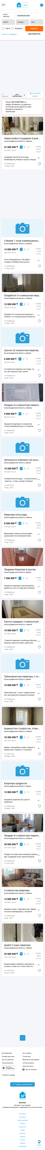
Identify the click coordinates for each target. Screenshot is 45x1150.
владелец (18, 28)
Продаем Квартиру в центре (20, 569)
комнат (5, 22)
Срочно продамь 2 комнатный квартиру (22, 621)
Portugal (22, 1137)
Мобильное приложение (31, 1060)
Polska (22, 1130)
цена (33, 22)
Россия (22, 1140)
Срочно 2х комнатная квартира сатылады (22, 350)
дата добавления (17, 95)
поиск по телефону (10, 34)
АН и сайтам (27, 1053)
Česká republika (22, 1120)
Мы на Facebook (30, 1070)
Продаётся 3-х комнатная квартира (22, 295)
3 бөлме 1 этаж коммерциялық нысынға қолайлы (22, 241)
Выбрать (34, 28)
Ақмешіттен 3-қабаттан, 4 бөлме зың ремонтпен (22, 728)
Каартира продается (15, 783)
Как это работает (8, 1060)
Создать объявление (22, 1084)
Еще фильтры (34, 34)
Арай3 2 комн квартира (17, 945)
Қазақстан (22, 1127)
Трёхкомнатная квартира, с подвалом (22, 676)
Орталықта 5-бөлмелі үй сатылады (22, 460)
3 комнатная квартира (17, 890)
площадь (20, 22)
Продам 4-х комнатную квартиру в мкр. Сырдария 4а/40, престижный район (22, 835)
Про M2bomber (7, 1053)
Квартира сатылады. (16, 514)
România (22, 1133)
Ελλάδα (22, 1123)
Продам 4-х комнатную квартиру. (22, 405)
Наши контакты (28, 1066)
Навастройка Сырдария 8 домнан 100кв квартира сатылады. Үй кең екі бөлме (22, 138)
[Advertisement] (22, 66)
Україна (22, 1143)
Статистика (26, 1056)
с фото (7, 28)
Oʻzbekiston (22, 1146)
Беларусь (22, 1114)
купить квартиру (6, 15)
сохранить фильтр (35, 95)
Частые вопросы (7, 1063)
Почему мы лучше (8, 1056)
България (22, 1117)
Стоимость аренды (8, 1075)
